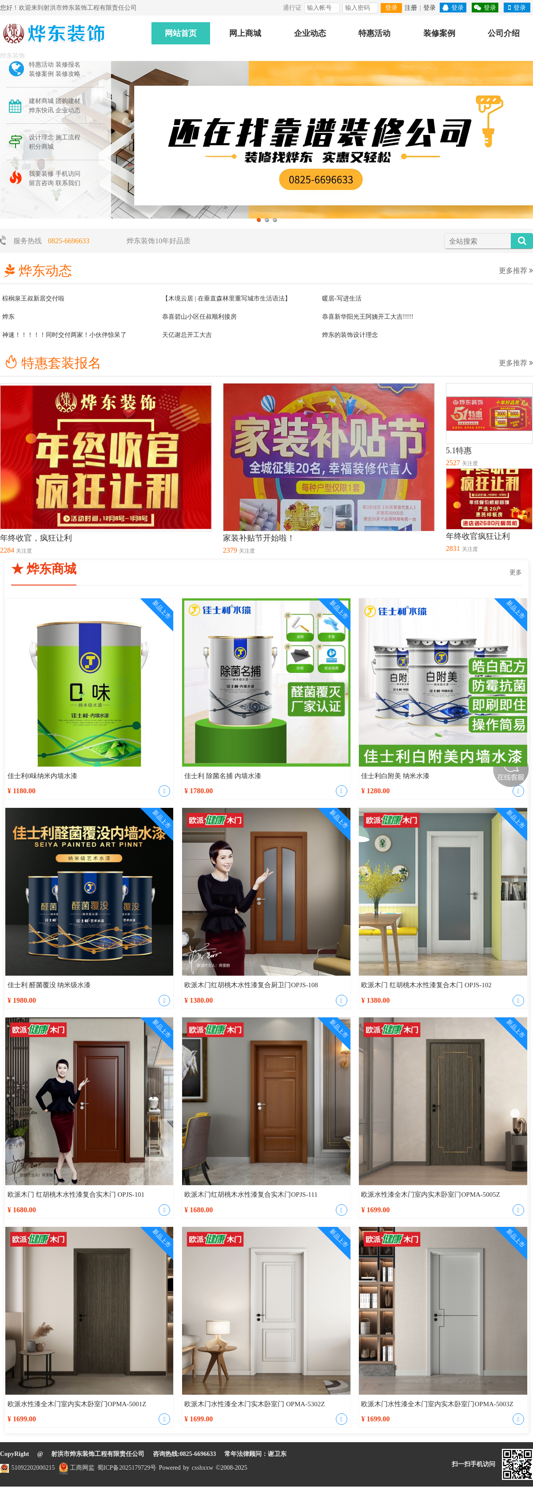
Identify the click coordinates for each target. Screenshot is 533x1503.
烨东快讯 (41, 110)
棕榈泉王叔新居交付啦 (33, 298)
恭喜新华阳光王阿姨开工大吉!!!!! (367, 316)
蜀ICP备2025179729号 (127, 1467)
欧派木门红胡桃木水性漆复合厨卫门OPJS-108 (251, 985)
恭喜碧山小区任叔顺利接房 (199, 316)
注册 (411, 7)
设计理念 (41, 137)
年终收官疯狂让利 (478, 536)
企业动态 (310, 33)
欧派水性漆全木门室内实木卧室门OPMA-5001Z (77, 1404)
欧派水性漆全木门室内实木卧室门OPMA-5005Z (430, 1194)
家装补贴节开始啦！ (259, 538)
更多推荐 (516, 270)
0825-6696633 (68, 241)
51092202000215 (33, 1467)
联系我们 (68, 183)
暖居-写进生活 (342, 298)
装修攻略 (68, 74)
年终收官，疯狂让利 (36, 538)
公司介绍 (504, 33)
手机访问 (68, 173)
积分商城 (41, 146)
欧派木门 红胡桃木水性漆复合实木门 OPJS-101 (76, 1194)
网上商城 (245, 33)
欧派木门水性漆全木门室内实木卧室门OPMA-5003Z (437, 1404)
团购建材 (68, 101)
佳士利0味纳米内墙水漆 (43, 775)
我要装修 (41, 173)
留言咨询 (41, 183)
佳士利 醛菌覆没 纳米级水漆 (49, 985)
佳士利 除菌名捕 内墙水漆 (222, 775)
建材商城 (41, 101)
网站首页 (181, 33)
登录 (391, 7)
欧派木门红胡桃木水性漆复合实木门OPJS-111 (251, 1194)
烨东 (8, 316)
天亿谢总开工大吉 (187, 335)
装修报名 (68, 64)
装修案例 (439, 33)
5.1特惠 (459, 450)
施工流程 (68, 137)
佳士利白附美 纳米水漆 (395, 775)
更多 (515, 572)
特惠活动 (374, 33)
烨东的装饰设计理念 (350, 335)
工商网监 (76, 1467)
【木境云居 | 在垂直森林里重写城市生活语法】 (226, 298)
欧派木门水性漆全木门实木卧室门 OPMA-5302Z (254, 1404)
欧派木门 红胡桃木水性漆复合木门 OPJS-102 (426, 985)
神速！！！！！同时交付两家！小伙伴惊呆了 (64, 335)
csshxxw (204, 1467)
